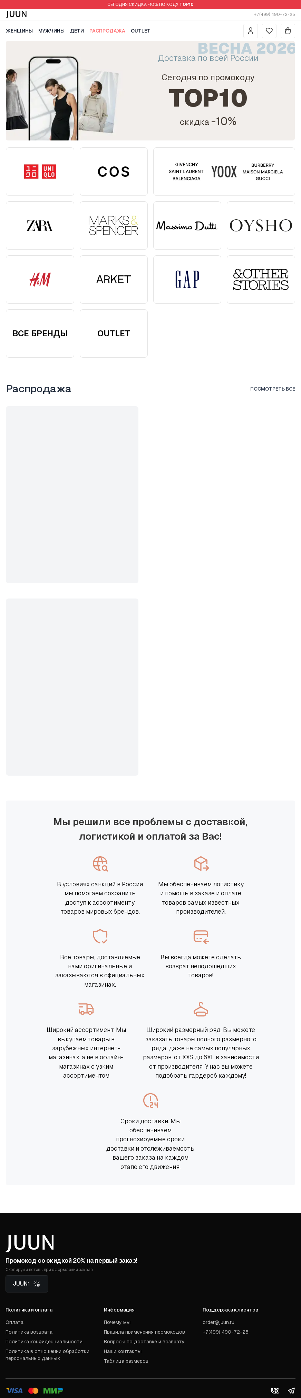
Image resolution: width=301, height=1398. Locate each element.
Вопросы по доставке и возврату (144, 1341)
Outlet (140, 31)
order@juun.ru (218, 1322)
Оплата (14, 1322)
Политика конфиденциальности (44, 1341)
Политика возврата (29, 1332)
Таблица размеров (126, 1361)
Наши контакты (123, 1351)
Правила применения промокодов (144, 1332)
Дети (77, 31)
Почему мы (117, 1322)
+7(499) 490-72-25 (274, 14)
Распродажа (107, 31)
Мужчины (51, 31)
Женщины (19, 31)
